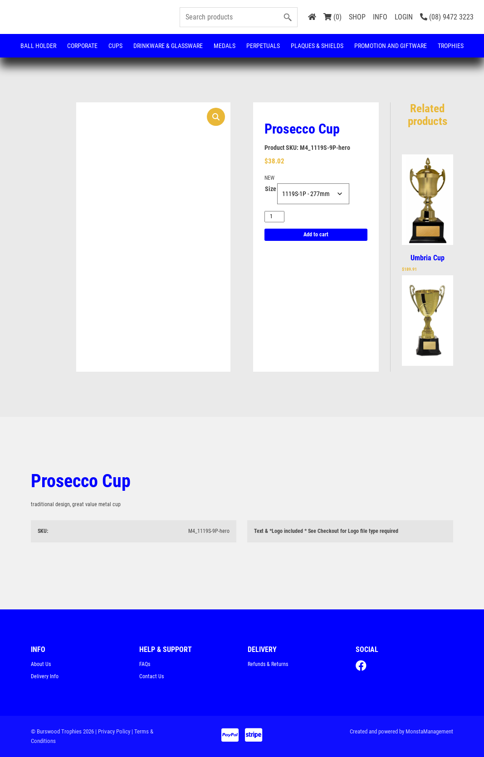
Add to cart (315, 234)
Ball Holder (38, 45)
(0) (332, 17)
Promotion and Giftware (390, 45)
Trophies (451, 45)
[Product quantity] (274, 216)
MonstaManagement (429, 731)
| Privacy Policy (112, 731)
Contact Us (151, 676)
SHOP (357, 17)
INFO (380, 17)
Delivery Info (45, 676)
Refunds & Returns (268, 664)
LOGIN (404, 17)
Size (270, 188)
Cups (115, 45)
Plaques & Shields (317, 45)
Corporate (82, 45)
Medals (224, 45)
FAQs (144, 664)
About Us (41, 664)
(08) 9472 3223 (447, 17)
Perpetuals (263, 45)
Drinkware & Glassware (168, 45)
